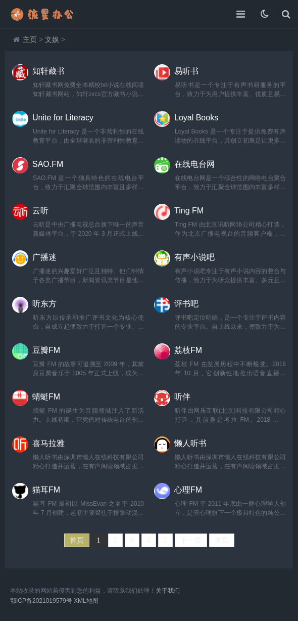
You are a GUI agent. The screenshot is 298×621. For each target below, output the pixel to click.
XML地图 (86, 600)
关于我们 (168, 590)
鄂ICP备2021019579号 (41, 600)
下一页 (191, 540)
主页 (30, 39)
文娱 (52, 39)
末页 (222, 540)
